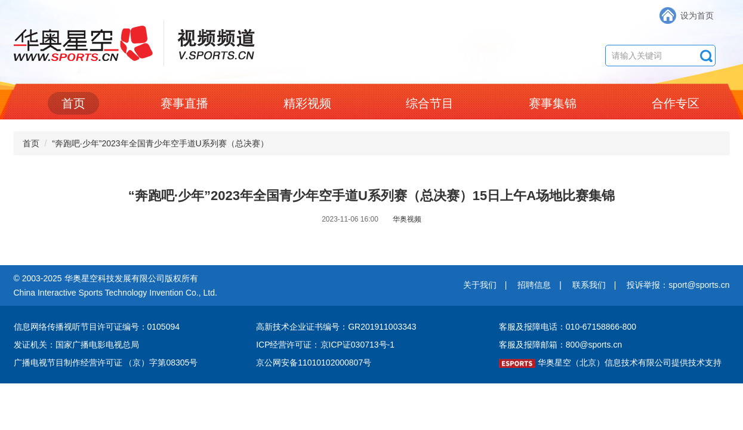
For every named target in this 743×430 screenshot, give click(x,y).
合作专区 (675, 103)
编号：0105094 (151, 326)
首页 (73, 103)
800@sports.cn (594, 344)
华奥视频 (407, 219)
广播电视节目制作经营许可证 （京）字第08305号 (106, 362)
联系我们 (589, 285)
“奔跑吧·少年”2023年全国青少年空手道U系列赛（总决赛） (160, 143)
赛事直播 (184, 103)
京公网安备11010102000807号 (313, 362)
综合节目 (430, 103)
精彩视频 (307, 103)
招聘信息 (534, 285)
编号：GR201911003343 (369, 326)
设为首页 (697, 15)
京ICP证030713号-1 (357, 344)
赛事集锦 (552, 103)
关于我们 (480, 285)
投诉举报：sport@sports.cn (678, 285)
